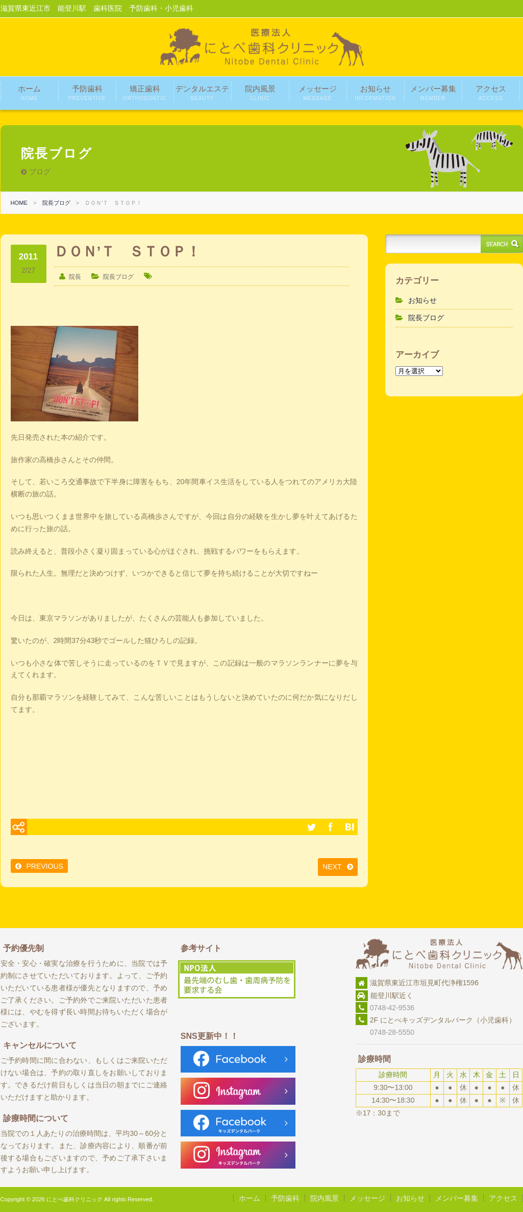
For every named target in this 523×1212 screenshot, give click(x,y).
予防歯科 (87, 92)
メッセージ (317, 92)
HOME (19, 203)
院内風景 (260, 92)
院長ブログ (56, 203)
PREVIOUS (45, 866)
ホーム (29, 92)
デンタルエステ (202, 92)
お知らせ (375, 92)
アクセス (491, 92)
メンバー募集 (433, 92)
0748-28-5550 (385, 1032)
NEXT (331, 867)
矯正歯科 (144, 92)
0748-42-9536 (392, 1008)
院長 (75, 276)
